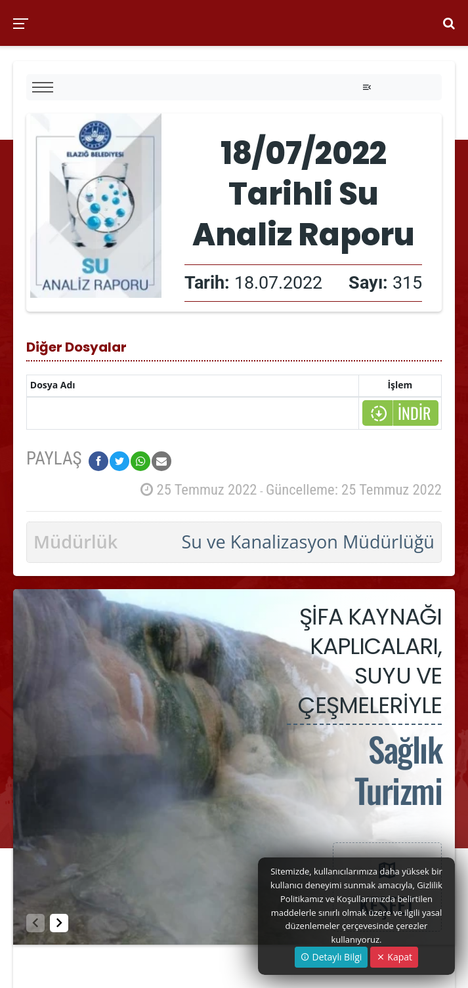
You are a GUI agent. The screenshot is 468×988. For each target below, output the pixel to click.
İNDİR (400, 413)
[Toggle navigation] (367, 87)
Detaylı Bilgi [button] (331, 957)
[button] (59, 923)
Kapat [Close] (394, 957)
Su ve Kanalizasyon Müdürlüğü (308, 541)
